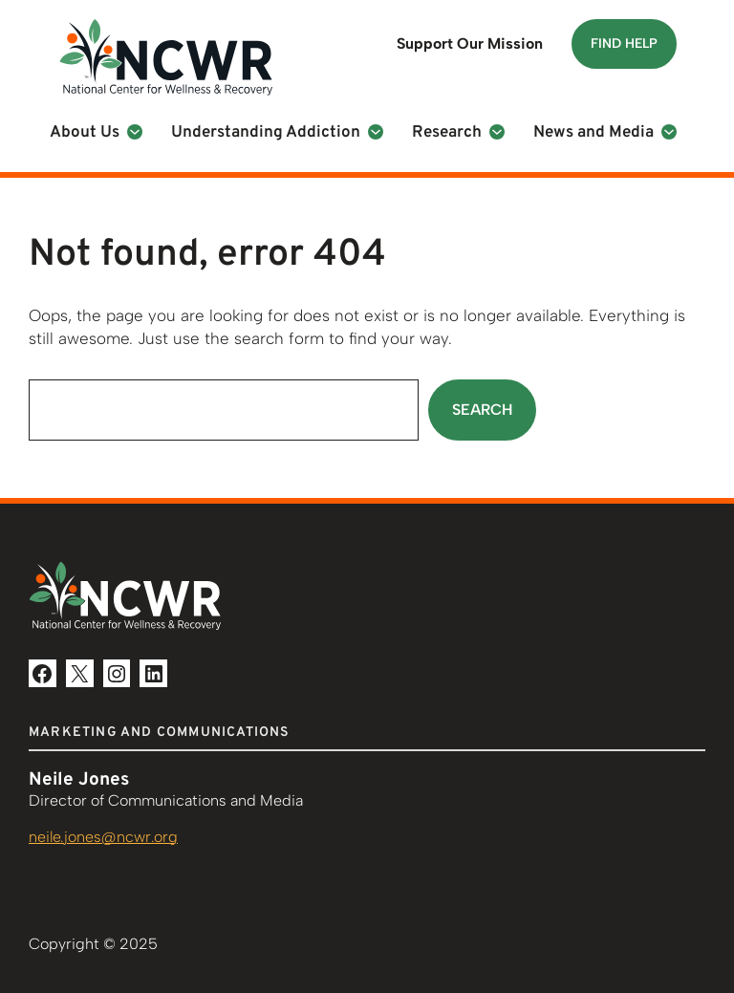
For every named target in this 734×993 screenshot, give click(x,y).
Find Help (624, 43)
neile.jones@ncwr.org (103, 837)
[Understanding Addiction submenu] (375, 132)
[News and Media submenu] (669, 132)
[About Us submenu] (134, 132)
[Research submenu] (497, 132)
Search (482, 409)
